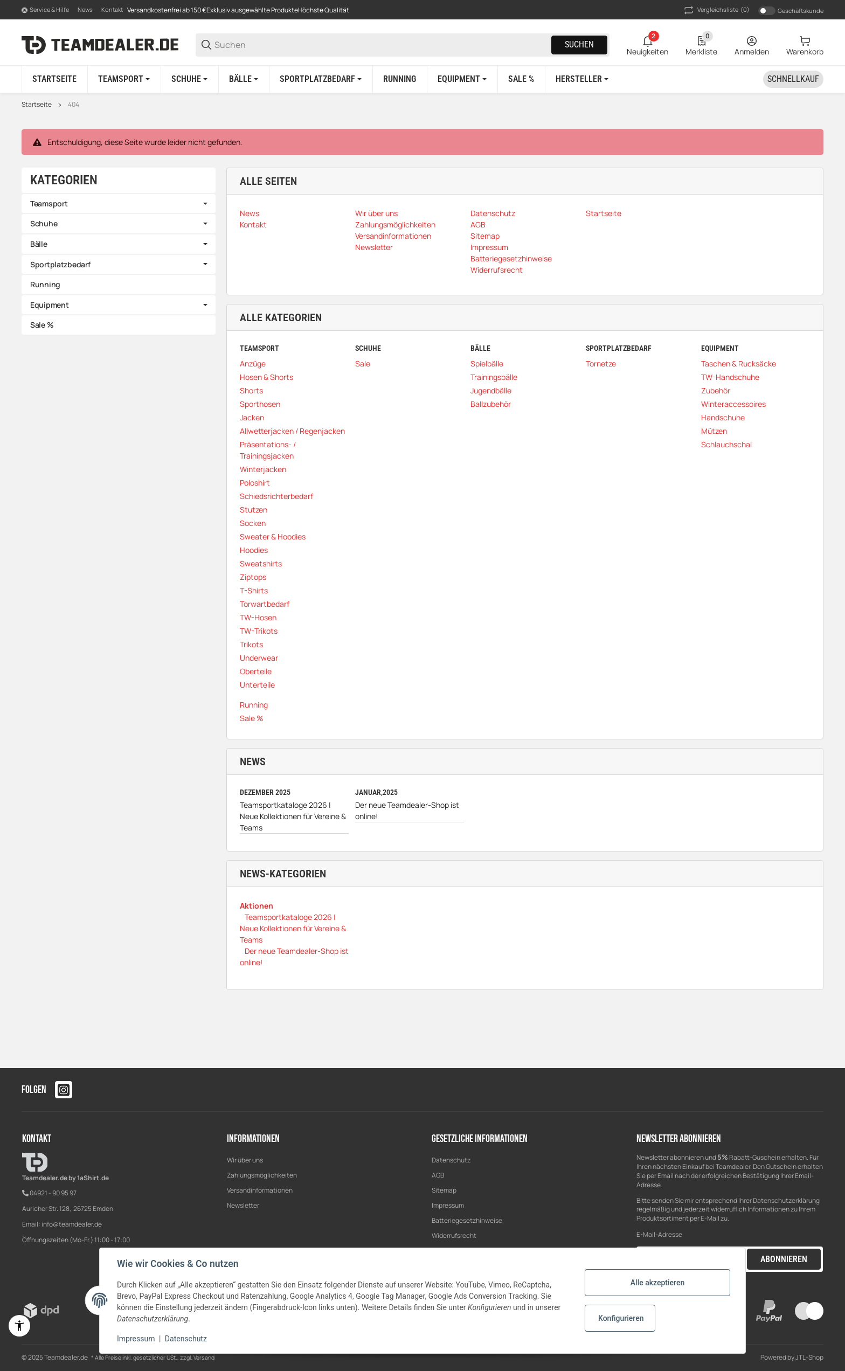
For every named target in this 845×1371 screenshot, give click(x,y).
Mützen (714, 431)
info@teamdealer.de (71, 1224)
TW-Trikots (259, 631)
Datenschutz (451, 1160)
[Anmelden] (752, 45)
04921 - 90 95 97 (53, 1192)
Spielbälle (486, 363)
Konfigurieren (620, 1318)
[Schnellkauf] (793, 79)
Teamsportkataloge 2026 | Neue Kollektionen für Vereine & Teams (293, 816)
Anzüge (253, 363)
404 (73, 104)
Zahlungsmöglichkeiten (262, 1175)
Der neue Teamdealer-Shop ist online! (407, 810)
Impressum (448, 1205)
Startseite (37, 104)
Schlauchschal (726, 444)
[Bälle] (243, 79)
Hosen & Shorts (266, 377)
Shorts (251, 390)
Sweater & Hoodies (273, 536)
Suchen (579, 44)
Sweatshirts (261, 563)
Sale (362, 363)
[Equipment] (462, 79)
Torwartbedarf (264, 604)
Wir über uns (245, 1160)
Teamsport (48, 203)
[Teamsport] (124, 79)
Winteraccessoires (733, 404)
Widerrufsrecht (454, 1235)
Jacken (252, 417)
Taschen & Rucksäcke (738, 363)
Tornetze (601, 363)
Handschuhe (723, 417)
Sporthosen (260, 404)
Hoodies (254, 550)
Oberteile (256, 671)
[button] (582, 79)
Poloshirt (255, 482)
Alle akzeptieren (657, 1282)
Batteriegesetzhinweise (467, 1220)
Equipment (49, 305)
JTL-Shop (809, 1357)
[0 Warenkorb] (804, 45)
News (85, 9)
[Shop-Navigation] (45, 10)
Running (254, 705)
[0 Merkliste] (701, 45)
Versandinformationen (260, 1190)
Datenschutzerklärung (786, 1200)
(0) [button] (716, 10)
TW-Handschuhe (730, 377)
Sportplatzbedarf (60, 264)
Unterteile (257, 685)
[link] (119, 203)
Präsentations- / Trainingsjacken (268, 450)
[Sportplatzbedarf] (320, 79)
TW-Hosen (258, 617)
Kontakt (112, 9)
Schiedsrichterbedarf (276, 496)
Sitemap (444, 1190)
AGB (438, 1175)
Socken (253, 523)
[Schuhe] (189, 79)
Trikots (251, 644)
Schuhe (43, 223)
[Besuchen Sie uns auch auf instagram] (63, 1089)
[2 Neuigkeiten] (647, 45)
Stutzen (253, 509)
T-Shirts (254, 590)
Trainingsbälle (493, 377)
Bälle (38, 244)
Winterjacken (263, 469)
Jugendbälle (490, 390)
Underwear (259, 658)
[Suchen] (382, 45)
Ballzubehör (490, 404)
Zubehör (715, 390)
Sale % (252, 718)
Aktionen (256, 906)
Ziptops (253, 577)
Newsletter (243, 1205)
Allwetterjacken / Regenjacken (292, 431)
